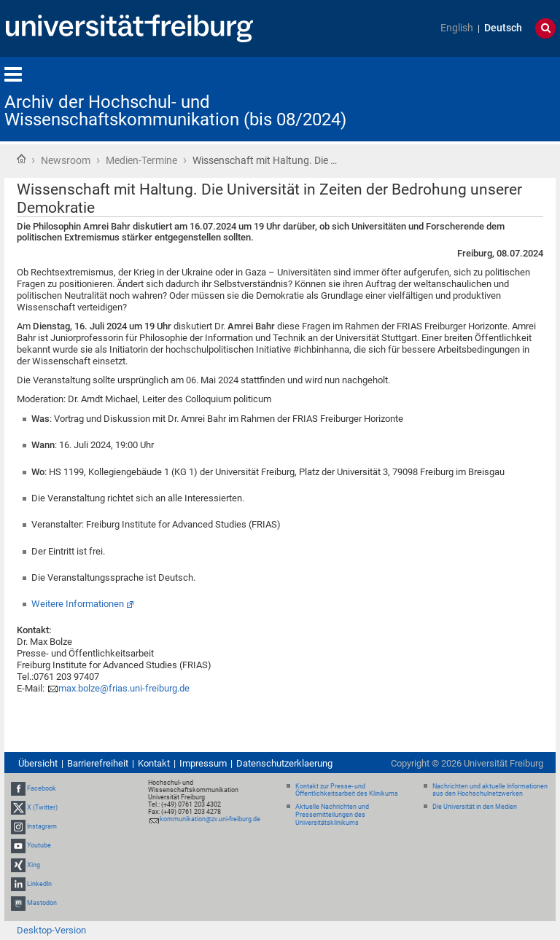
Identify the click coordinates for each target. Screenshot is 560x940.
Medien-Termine (141, 160)
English (456, 28)
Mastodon (42, 902)
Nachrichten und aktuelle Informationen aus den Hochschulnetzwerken (490, 790)
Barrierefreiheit (97, 763)
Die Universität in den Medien (474, 806)
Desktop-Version (51, 930)
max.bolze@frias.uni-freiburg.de (124, 688)
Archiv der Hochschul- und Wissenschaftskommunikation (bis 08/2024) (175, 111)
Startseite (21, 159)
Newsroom (65, 160)
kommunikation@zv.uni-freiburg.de (210, 819)
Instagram (42, 826)
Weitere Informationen (77, 603)
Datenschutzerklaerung (284, 763)
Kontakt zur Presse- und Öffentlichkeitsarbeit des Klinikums (346, 790)
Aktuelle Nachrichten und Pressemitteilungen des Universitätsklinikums (332, 814)
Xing (33, 865)
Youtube (39, 846)
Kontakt (154, 763)
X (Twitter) (42, 807)
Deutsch (503, 28)
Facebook (41, 788)
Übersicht (38, 763)
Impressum (203, 763)
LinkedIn (39, 884)
